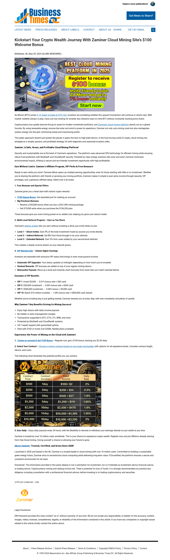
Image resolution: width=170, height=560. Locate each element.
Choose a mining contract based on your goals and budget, (67, 346)
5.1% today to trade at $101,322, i (52, 115)
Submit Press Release (65, 548)
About (26, 548)
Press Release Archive (41, 548)
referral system (31, 226)
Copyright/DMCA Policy (110, 548)
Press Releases (46, 29)
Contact (89, 29)
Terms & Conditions (87, 548)
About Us (105, 29)
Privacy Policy (130, 548)
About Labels (70, 29)
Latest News (23, 29)
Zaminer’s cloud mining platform (113, 124)
